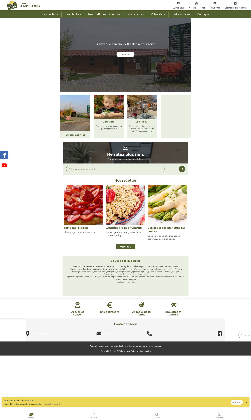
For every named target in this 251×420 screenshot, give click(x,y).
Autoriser (236, 402)
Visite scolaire (181, 14)
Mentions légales (144, 351)
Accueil (31, 418)
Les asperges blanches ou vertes (166, 229)
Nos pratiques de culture (104, 14)
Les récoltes (73, 14)
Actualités (220, 418)
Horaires (94, 418)
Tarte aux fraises (76, 228)
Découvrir (125, 54)
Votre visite (158, 14)
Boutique (203, 14)
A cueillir (156, 418)
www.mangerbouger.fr (152, 346)
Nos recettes (135, 14)
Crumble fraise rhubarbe (124, 228)
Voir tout (125, 246)
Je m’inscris (182, 169)
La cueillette (50, 14)
